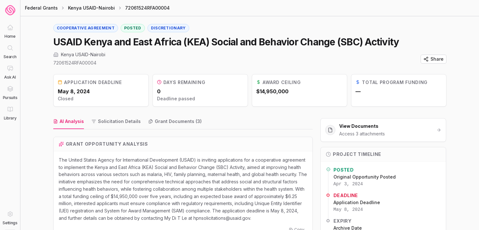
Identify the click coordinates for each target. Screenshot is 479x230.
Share (433, 59)
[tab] (68, 121)
